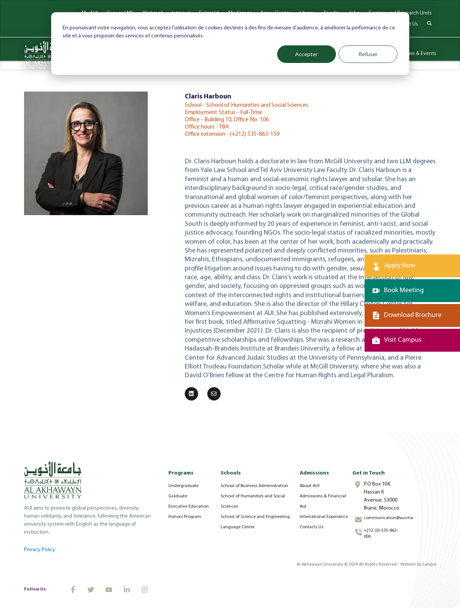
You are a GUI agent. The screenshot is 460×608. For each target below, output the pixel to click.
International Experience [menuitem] (324, 517)
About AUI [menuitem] (310, 486)
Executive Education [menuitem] (188, 506)
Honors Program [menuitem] (184, 517)
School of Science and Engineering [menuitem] (255, 517)
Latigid (429, 564)
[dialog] (230, 43)
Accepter (306, 54)
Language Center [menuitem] (238, 527)
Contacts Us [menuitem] (311, 527)
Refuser (368, 54)
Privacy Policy (39, 550)
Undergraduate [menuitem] (183, 486)
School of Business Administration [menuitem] (254, 486)
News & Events (419, 53)
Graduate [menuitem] (177, 496)
